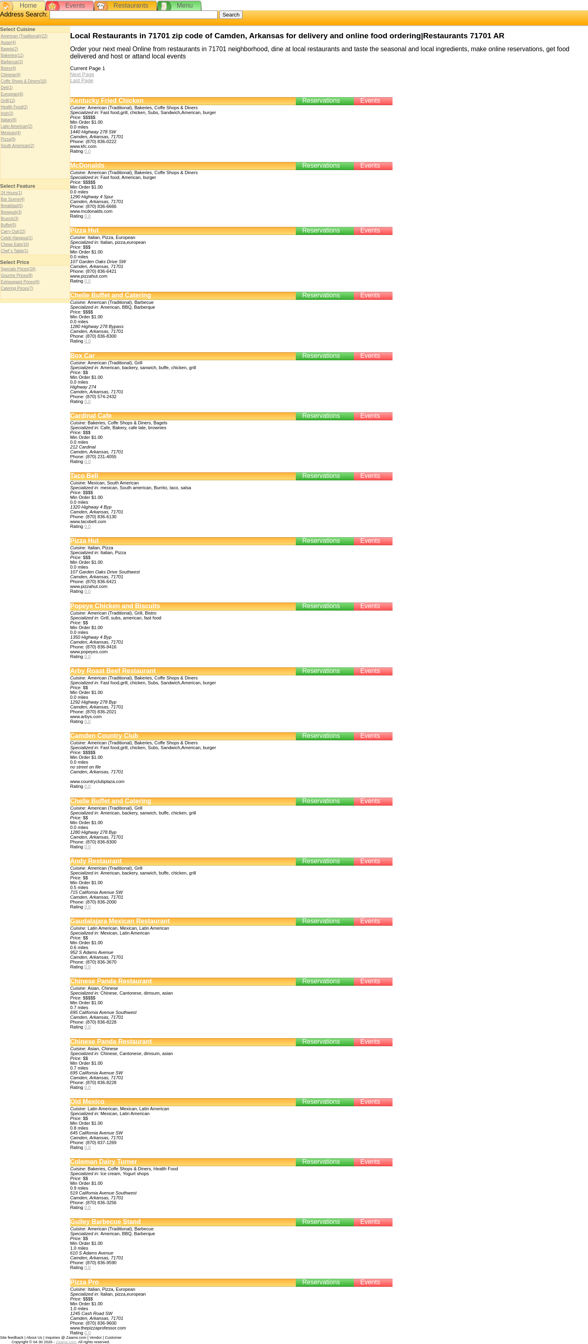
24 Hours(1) (11, 193)
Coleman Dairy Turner (103, 1161)
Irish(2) (7, 113)
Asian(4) (8, 42)
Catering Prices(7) (17, 288)
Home (28, 5)
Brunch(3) (10, 218)
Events (75, 5)
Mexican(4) (11, 133)
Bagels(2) (9, 49)
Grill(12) (8, 100)
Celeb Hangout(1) (17, 238)
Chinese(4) (11, 75)
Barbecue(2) (12, 62)
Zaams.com (66, 1342)
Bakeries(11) (12, 55)
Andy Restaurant (96, 861)
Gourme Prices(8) (17, 275)
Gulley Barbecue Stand (105, 1221)
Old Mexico (87, 1101)
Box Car (82, 355)
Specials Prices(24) (18, 269)
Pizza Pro (84, 1282)
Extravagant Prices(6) (20, 282)
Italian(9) (9, 120)
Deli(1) (6, 87)
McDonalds (87, 165)
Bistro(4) (8, 68)
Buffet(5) (8, 225)
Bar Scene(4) (13, 199)
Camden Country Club (104, 735)
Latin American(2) (16, 126)
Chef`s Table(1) (14, 251)
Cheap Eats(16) (15, 244)
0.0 (87, 151)
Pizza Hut (84, 230)
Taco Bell (84, 475)
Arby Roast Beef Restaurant (113, 670)
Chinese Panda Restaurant (111, 981)
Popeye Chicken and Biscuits (115, 605)
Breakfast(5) (12, 206)
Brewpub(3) (11, 212)
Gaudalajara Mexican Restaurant (120, 921)
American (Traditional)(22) (24, 36)
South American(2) (17, 145)
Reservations (321, 100)
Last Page (81, 80)
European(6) (12, 94)
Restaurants (131, 5)
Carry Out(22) (13, 231)
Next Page (82, 74)
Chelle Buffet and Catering (110, 295)
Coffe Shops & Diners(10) (24, 81)
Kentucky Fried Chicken (106, 100)
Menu (185, 5)
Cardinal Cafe (91, 415)
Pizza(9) (8, 139)
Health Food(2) (14, 107)
